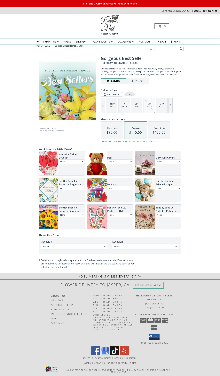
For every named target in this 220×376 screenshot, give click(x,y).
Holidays (146, 41)
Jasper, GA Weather (94, 363)
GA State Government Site (121, 363)
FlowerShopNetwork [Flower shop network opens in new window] (112, 370)
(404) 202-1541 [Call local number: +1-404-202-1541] (209, 10)
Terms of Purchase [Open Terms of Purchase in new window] (158, 370)
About (164, 41)
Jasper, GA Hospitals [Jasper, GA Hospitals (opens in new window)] (125, 358)
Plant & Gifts (103, 41)
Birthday (82, 41)
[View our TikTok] (114, 354)
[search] (181, 49)
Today (129, 94)
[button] (161, 26)
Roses (67, 41)
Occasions (126, 41)
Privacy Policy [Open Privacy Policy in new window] (136, 370)
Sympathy (51, 41)
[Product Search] (163, 49)
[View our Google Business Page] (105, 354)
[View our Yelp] (124, 354)
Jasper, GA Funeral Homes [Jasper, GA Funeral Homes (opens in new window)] (97, 358)
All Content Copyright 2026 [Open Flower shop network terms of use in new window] (82, 370)
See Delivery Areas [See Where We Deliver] (148, 285)
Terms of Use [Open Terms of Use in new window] (119, 371)
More (179, 41)
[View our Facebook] (95, 354)
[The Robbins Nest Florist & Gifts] (109, 25)
